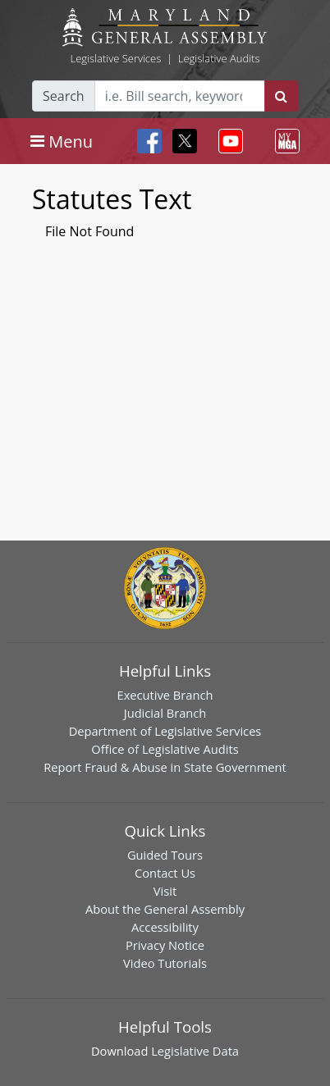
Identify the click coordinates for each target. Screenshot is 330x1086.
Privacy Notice (165, 945)
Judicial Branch (165, 713)
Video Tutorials (165, 963)
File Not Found (89, 231)
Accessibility (165, 927)
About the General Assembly (165, 909)
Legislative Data (195, 1051)
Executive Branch (165, 695)
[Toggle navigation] (61, 141)
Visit (165, 891)
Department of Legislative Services (165, 731)
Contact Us (165, 873)
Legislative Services (115, 58)
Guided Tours (165, 854)
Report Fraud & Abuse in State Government (165, 767)
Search (64, 96)
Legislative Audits (219, 58)
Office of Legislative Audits (164, 749)
